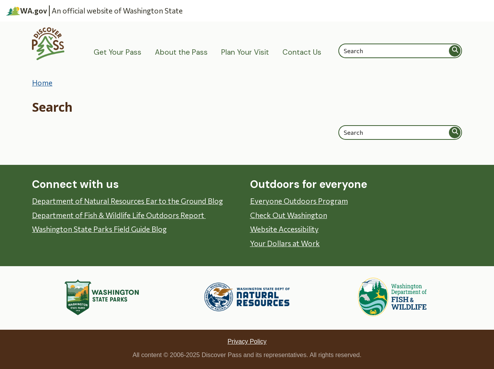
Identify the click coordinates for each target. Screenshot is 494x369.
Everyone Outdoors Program (299, 200)
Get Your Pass (117, 52)
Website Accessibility (284, 229)
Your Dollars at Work (285, 243)
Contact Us (301, 52)
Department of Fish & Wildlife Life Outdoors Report (119, 215)
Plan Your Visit (245, 52)
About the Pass (181, 52)
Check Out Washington (288, 215)
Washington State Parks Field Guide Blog (99, 229)
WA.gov (26, 11)
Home (42, 82)
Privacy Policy (246, 341)
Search (455, 50)
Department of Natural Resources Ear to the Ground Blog (127, 200)
